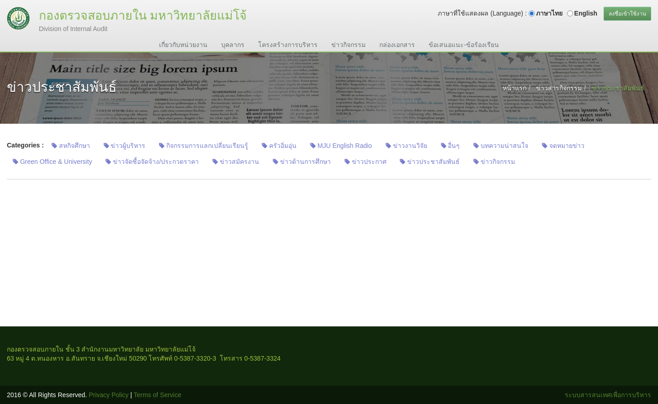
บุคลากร (232, 44)
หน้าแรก (514, 88)
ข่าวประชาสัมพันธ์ (430, 161)
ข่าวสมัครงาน (235, 161)
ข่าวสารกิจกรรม (559, 88)
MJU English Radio (341, 145)
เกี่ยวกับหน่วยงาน (183, 44)
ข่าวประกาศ (366, 161)
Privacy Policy (108, 395)
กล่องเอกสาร (397, 44)
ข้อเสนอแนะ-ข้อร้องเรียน (464, 44)
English (586, 13)
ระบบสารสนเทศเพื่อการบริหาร (608, 395)
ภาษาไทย (549, 13)
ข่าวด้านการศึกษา (302, 161)
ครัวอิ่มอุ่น (279, 145)
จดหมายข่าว (563, 145)
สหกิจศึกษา (71, 145)
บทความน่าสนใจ (500, 145)
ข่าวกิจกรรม (348, 44)
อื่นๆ (450, 145)
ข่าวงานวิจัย (406, 145)
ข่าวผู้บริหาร (125, 145)
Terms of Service (157, 395)
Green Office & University (52, 161)
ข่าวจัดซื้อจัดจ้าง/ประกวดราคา (152, 161)
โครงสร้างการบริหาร (288, 44)
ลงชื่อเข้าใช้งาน (627, 13)
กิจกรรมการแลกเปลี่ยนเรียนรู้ (203, 145)
